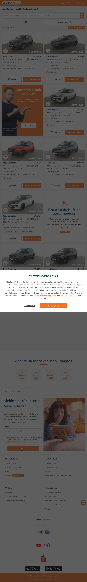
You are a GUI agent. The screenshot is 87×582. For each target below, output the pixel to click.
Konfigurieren (29, 306)
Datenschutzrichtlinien (69, 295)
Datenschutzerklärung (42, 295)
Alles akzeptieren (53, 306)
